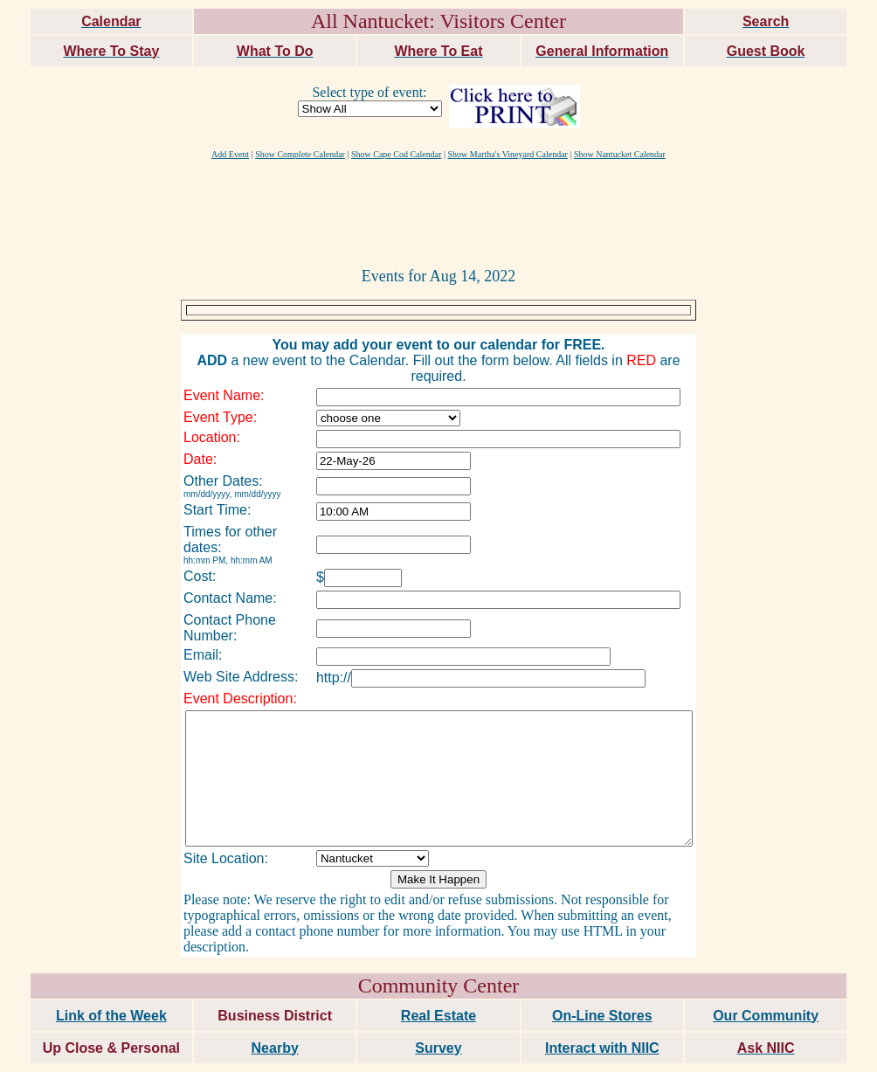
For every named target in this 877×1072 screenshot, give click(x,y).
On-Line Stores (602, 981)
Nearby (275, 1013)
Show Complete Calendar (300, 154)
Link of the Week (111, 981)
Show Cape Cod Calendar (396, 154)
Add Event (230, 154)
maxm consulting (827, 1051)
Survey (438, 1013)
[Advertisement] (438, 212)
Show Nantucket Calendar (620, 154)
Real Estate (438, 981)
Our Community (765, 981)
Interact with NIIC (602, 1013)
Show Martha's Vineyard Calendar (508, 154)
